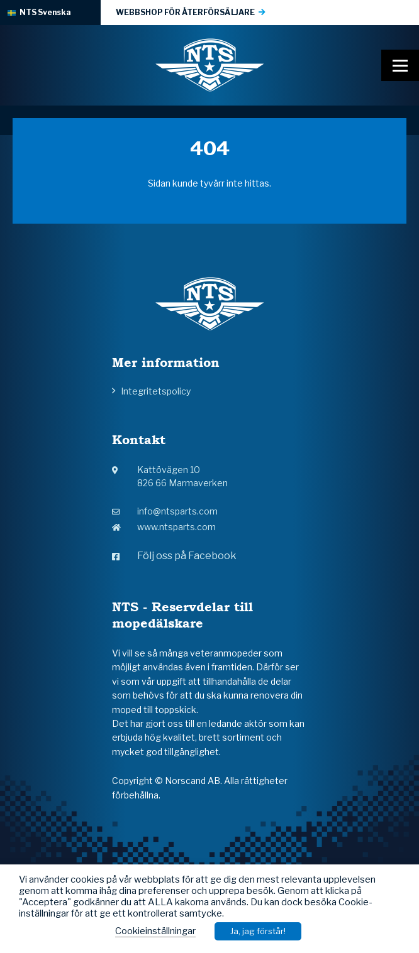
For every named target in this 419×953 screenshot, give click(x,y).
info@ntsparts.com (165, 511)
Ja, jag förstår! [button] (258, 931)
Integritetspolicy (156, 391)
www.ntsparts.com (164, 526)
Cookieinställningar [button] (155, 931)
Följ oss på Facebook (174, 556)
